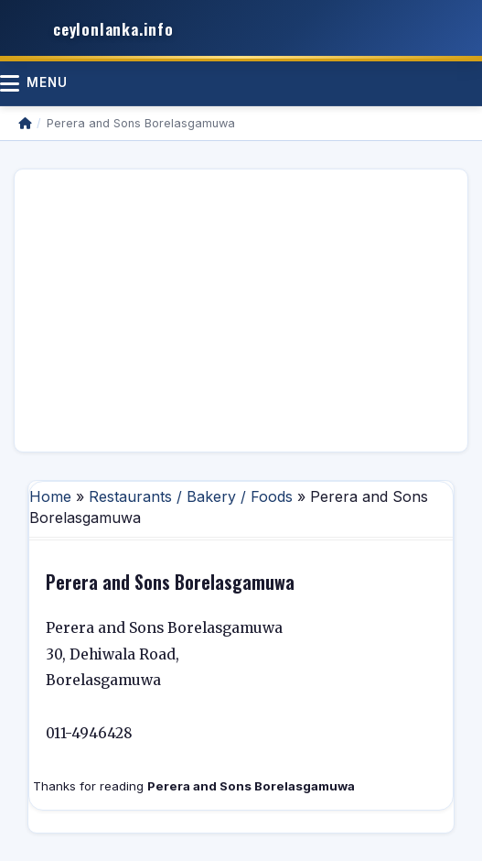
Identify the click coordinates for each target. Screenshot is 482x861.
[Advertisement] (241, 310)
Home (50, 496)
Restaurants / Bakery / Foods (191, 496)
